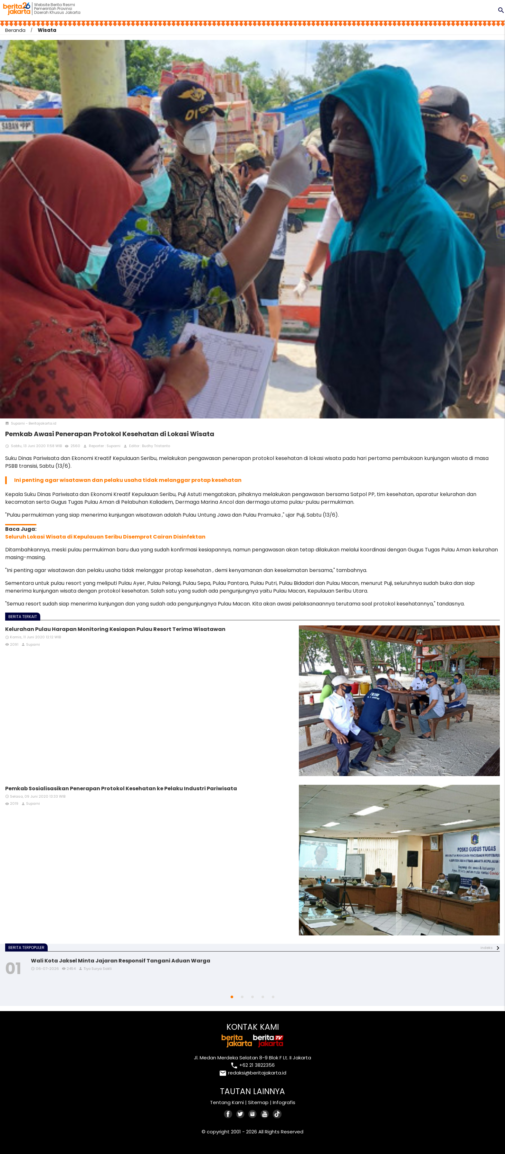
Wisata (47, 30)
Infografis (284, 1102)
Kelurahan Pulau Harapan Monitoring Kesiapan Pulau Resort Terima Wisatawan (115, 629)
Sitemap (258, 1102)
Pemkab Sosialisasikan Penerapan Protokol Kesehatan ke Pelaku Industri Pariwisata (121, 788)
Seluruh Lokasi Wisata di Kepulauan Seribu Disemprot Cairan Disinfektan (105, 536)
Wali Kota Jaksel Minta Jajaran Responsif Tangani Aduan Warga (120, 960)
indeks (487, 947)
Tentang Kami (227, 1102)
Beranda (15, 30)
